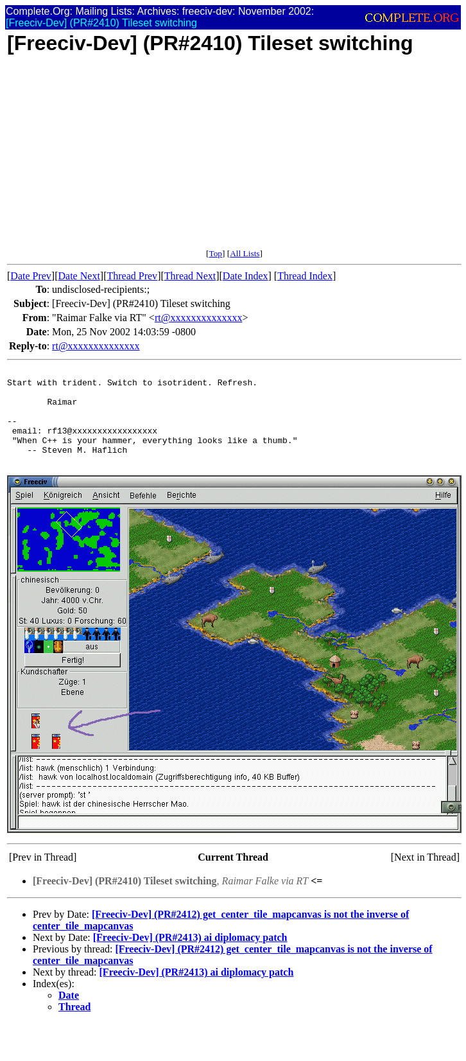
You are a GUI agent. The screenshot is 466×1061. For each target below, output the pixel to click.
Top (215, 253)
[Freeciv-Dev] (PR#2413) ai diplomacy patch (190, 956)
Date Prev (30, 275)
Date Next (79, 275)
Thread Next (190, 275)
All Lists (244, 253)
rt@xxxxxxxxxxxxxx (199, 317)
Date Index (245, 275)
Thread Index (304, 275)
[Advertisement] (189, 159)
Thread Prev (132, 275)
